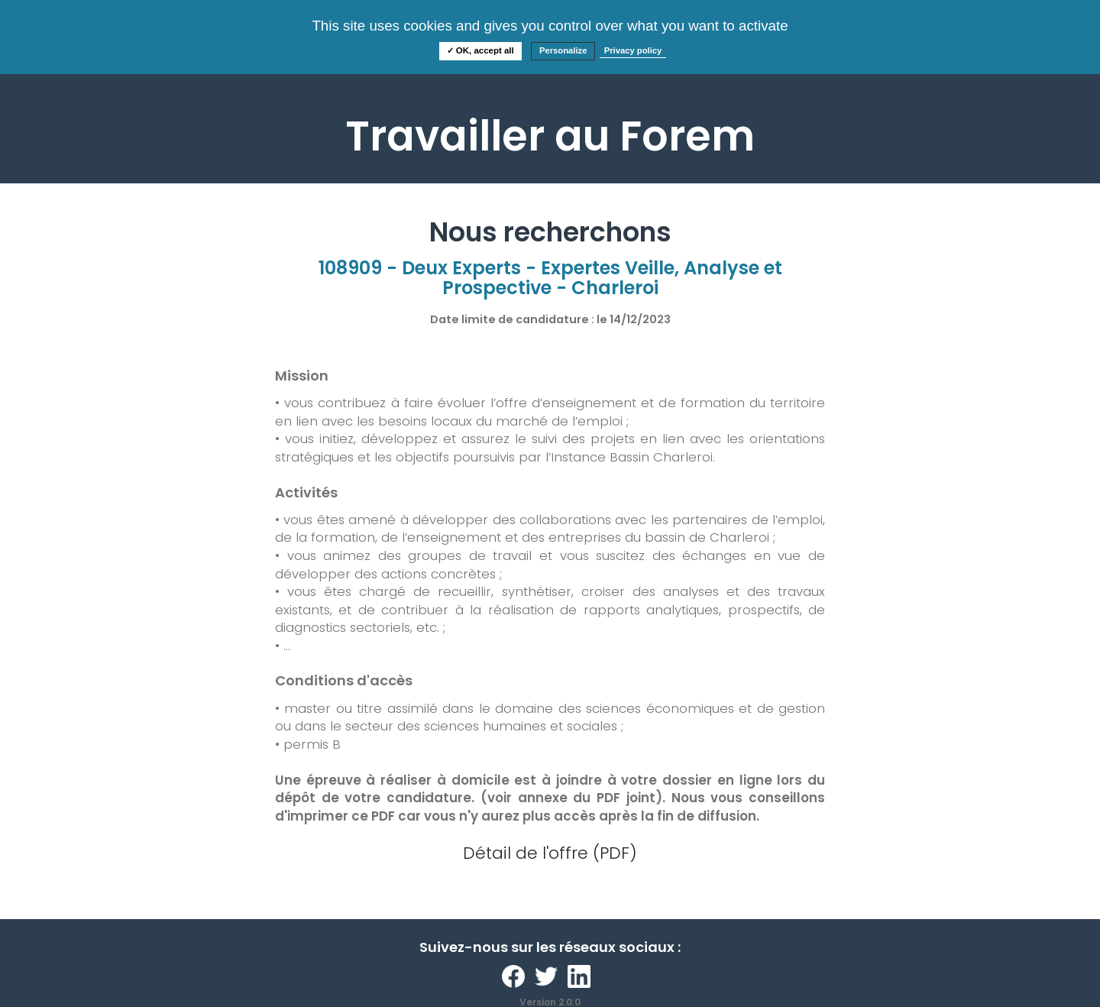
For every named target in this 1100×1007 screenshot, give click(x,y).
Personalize (563, 50)
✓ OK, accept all (480, 50)
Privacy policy (633, 50)
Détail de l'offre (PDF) (550, 853)
